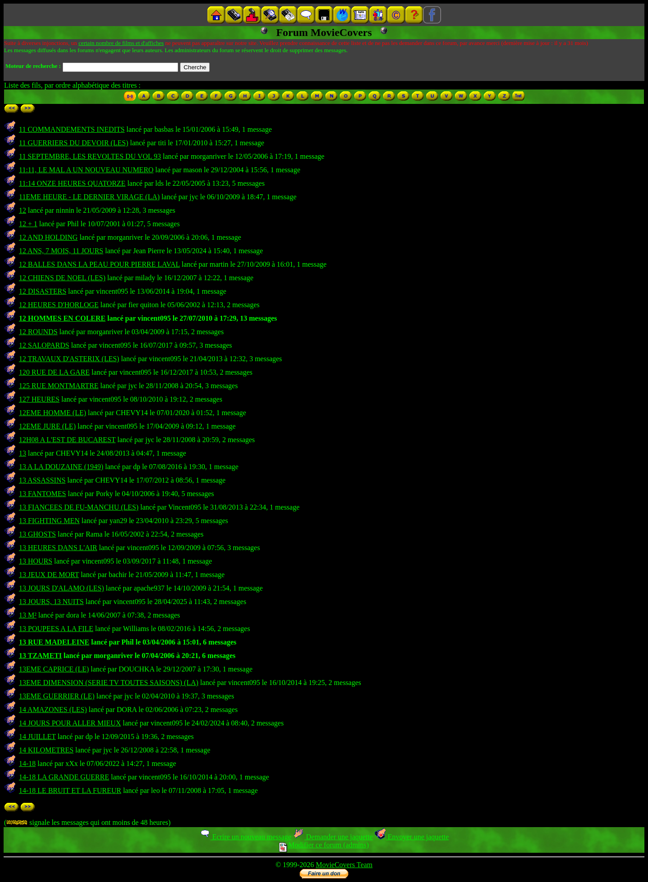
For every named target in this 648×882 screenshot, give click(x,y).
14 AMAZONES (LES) (53, 709)
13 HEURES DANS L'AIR (58, 547)
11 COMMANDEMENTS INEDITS (72, 129)
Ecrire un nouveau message (245, 837)
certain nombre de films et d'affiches (120, 43)
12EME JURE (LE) (47, 426)
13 (22, 453)
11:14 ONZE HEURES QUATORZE (72, 183)
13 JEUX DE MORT (49, 574)
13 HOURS (35, 561)
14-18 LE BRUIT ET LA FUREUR (70, 790)
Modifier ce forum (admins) (324, 845)
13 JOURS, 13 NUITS (51, 601)
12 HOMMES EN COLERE (62, 318)
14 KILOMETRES (46, 750)
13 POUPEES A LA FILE (56, 628)
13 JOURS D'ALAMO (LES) (61, 588)
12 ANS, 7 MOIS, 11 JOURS (61, 251)
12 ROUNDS (38, 332)
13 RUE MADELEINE (54, 642)
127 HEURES (39, 399)
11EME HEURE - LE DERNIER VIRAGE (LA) (89, 197)
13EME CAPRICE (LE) (54, 669)
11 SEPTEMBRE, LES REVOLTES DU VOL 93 (90, 156)
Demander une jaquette (333, 837)
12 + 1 (28, 224)
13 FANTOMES (42, 493)
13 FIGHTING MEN (49, 520)
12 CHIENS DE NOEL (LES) (62, 278)
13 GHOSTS (37, 534)
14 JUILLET (37, 736)
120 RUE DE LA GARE (54, 372)
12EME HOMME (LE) (52, 412)
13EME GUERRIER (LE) (56, 696)
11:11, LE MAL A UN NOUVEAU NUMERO (86, 170)
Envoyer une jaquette (411, 837)
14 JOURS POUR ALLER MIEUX (70, 723)
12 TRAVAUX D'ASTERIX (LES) (69, 359)
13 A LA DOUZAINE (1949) (61, 466)
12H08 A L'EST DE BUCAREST (67, 439)
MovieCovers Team (344, 865)
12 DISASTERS (42, 291)
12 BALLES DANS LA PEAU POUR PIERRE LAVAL (99, 264)
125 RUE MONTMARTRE (59, 386)
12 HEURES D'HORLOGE (59, 305)
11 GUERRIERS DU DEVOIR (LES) (73, 143)
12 (22, 210)
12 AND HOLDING (48, 237)
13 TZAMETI (40, 655)
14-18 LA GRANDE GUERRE (64, 777)
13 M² (27, 615)
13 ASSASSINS (42, 480)
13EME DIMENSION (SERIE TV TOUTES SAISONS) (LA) (108, 682)
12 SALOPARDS (44, 345)
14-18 (27, 763)
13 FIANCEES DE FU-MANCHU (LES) (79, 507)
